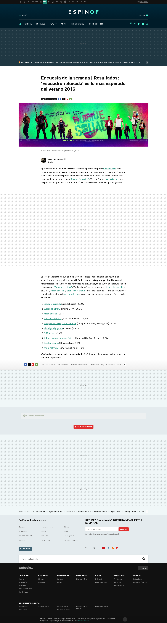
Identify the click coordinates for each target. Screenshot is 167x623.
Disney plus (23, 531)
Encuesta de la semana (80, 365)
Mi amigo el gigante (53, 328)
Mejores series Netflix (100, 512)
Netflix (117, 62)
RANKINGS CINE (77, 24)
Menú (24, 15)
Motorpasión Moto (101, 582)
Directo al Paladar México (82, 607)
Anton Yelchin (71, 294)
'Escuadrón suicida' (80, 179)
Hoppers (22, 540)
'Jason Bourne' (57, 290)
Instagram (130, 23)
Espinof (83, 12)
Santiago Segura (50, 62)
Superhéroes (63, 365)
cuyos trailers (112, 179)
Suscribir (123, 529)
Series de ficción (47, 527)
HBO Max (45, 536)
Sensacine (60, 579)
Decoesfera (117, 582)
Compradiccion (119, 586)
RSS (113, 547)
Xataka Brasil (23, 610)
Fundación (134, 62)
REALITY (53, 24)
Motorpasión (99, 579)
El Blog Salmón (138, 579)
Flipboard (139, 23)
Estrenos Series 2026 (84, 512)
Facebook (134, 23)
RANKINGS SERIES (96, 24)
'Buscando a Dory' (63, 287)
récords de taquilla (114, 287)
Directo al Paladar (82, 579)
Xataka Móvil (23, 582)
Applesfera (22, 586)
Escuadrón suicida (52, 303)
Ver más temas (25, 549)
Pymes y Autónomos (139, 582)
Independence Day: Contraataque (60, 323)
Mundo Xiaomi (24, 592)
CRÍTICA (28, 24)
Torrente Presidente (71, 540)
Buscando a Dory (52, 308)
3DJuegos (41, 579)
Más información (83, 621)
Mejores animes (116, 512)
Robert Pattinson (89, 62)
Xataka (21, 579)
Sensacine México (62, 607)
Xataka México (23, 607)
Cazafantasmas (51, 342)
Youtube (143, 23)
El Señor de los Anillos (105, 62)
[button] (57, 159)
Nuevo (142, 15)
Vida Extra (41, 582)
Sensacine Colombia (63, 610)
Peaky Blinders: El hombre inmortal (70, 62)
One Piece (38, 62)
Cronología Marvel (130, 512)
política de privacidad (112, 534)
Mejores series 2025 (39, 512)
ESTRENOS (40, 24)
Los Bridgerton (69, 536)
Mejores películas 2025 (56, 512)
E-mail (70, 99)
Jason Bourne (50, 313)
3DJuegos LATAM (43, 607)
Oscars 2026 (46, 540)
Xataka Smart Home (25, 589)
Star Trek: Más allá (52, 318)
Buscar (144, 559)
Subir (142, 568)
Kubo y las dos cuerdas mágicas (59, 338)
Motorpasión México (101, 607)
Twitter (147, 23)
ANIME (63, 24)
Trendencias (118, 579)
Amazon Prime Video (26, 536)
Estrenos (52, 365)
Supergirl (125, 62)
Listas (66, 531)
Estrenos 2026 (70, 512)
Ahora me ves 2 (51, 347)
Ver (84, 427)
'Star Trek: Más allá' (75, 290)
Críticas (66, 527)
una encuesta (109, 168)
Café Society (50, 333)
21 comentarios (50, 99)
